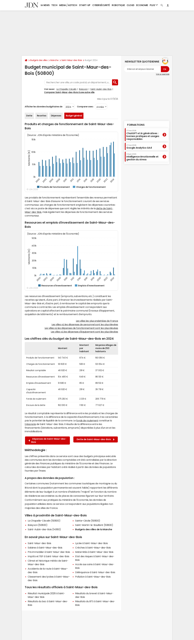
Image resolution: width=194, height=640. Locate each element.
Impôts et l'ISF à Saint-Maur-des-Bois (48, 556)
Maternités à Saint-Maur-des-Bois (94, 552)
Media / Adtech (68, 5)
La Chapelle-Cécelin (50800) (44, 520)
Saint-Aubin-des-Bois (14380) (44, 529)
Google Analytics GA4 (139, 146)
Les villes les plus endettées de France (97, 321)
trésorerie (30, 424)
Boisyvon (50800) (37, 525)
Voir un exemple (162, 74)
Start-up (84, 5)
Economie (142, 5)
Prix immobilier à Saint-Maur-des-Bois (49, 552)
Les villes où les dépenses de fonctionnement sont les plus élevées (81, 328)
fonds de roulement (87, 420)
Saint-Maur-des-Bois (71, 60)
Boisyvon (83, 89)
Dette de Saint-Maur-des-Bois (95, 439)
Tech (54, 5)
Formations (135, 124)
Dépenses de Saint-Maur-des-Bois (47, 440)
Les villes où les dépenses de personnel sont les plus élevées (85, 324)
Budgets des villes (38, 60)
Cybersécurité (101, 5)
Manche (54, 60)
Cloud (130, 5)
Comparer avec (85, 107)
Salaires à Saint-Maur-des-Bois (45, 547)
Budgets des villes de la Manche (93, 529)
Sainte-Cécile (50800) (87, 520)
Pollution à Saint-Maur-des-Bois (93, 576)
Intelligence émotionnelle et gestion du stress (142, 157)
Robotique (118, 5)
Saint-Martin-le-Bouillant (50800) (94, 525)
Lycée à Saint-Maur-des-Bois (91, 543)
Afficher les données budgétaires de (43, 107)
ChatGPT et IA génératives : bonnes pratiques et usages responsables (142, 135)
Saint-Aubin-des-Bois (100, 89)
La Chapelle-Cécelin (66, 89)
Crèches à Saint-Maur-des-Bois (93, 547)
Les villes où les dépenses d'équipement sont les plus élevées (84, 331)
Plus (154, 5)
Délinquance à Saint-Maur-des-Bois (95, 572)
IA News (45, 5)
